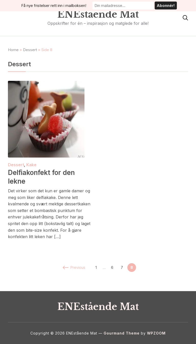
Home (13, 49)
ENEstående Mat (98, 14)
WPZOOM (156, 333)
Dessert (30, 49)
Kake (31, 164)
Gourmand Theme (122, 333)
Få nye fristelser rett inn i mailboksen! (53, 5)
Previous (74, 267)
